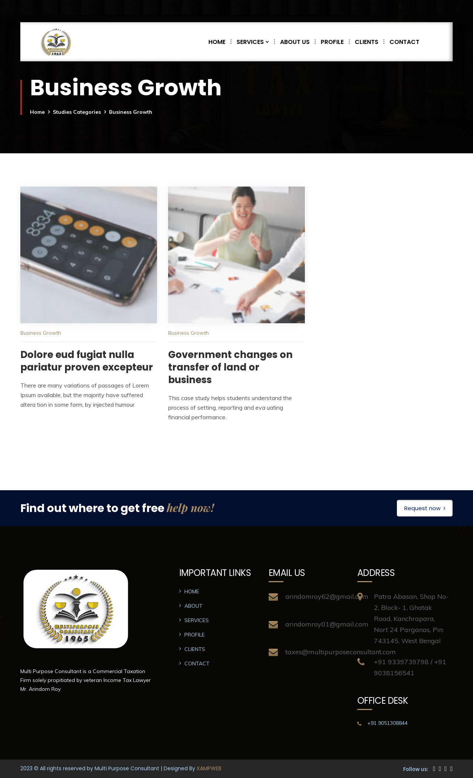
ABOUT (193, 606)
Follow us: (415, 768)
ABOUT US (297, 42)
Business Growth (40, 333)
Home (37, 112)
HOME (219, 42)
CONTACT (404, 42)
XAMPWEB (209, 768)
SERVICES (255, 42)
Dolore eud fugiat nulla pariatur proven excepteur (86, 361)
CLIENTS (369, 42)
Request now (424, 508)
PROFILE (335, 42)
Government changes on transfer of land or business (230, 367)
